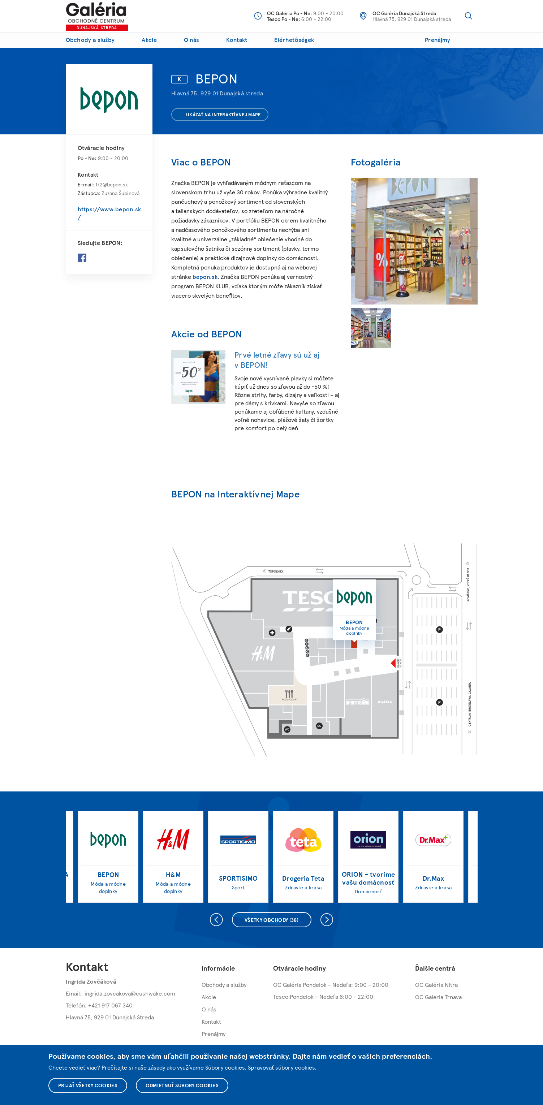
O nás (191, 39)
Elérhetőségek (294, 39)
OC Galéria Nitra (436, 984)
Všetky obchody (271, 919)
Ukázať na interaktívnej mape (218, 114)
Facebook (82, 258)
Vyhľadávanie (469, 16)
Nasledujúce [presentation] (328, 919)
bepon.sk (205, 276)
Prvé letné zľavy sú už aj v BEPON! (277, 359)
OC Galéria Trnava (438, 997)
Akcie (149, 39)
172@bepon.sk (111, 184)
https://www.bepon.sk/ (109, 213)
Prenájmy (437, 39)
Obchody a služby (90, 39)
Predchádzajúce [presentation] (215, 919)
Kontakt (236, 39)
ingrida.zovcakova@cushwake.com (130, 993)
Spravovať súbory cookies (281, 1067)
